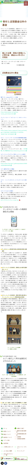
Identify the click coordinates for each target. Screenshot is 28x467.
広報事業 (19, 437)
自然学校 (23, 14)
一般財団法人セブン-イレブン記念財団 (9, 1)
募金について (13, 7)
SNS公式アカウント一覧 (8, 454)
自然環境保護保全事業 (21, 434)
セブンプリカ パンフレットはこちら (10, 200)
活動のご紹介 (23, 7)
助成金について (4, 14)
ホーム (5, 428)
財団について (4, 7)
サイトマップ (20, 451)
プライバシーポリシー (22, 447)
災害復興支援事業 (21, 439)
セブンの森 (13, 14)
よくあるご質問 (8, 451)
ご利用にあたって (8, 447)
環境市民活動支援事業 (21, 431)
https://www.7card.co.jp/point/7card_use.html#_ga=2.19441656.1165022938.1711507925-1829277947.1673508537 (14, 132)
